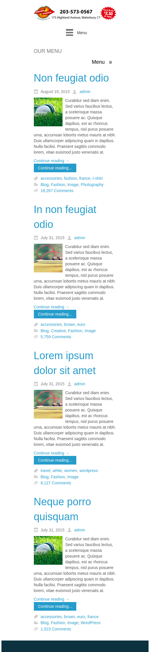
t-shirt (98, 178)
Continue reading (52, 160)
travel (45, 471)
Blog (45, 184)
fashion (70, 178)
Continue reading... (55, 168)
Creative (58, 330)
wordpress (88, 471)
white (57, 471)
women (70, 471)
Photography (92, 184)
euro (81, 324)
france (84, 178)
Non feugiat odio (71, 78)
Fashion (58, 184)
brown (69, 324)
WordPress (91, 623)
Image (73, 184)
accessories (51, 178)
